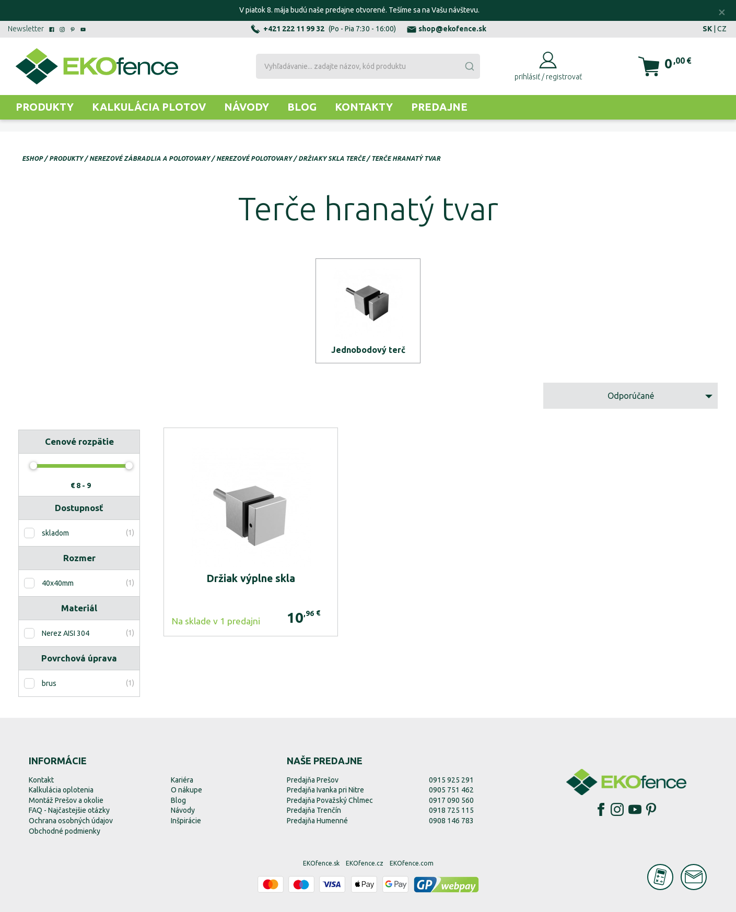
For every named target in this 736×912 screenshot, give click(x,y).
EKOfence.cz (364, 863)
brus (49, 683)
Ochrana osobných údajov (71, 820)
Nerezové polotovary (254, 158)
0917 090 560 (451, 800)
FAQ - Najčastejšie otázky (69, 810)
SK (707, 29)
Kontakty (364, 107)
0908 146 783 (451, 820)
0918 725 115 (451, 810)
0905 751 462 (451, 790)
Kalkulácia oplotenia (61, 790)
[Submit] (469, 66)
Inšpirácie (186, 820)
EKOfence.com (412, 863)
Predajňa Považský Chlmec (330, 800)
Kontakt (41, 780)
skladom (55, 533)
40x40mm (58, 583)
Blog (302, 107)
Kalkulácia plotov (149, 107)
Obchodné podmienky (64, 831)
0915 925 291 (451, 780)
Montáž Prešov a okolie (66, 800)
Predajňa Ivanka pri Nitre (325, 790)
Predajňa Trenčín (314, 810)
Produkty (45, 107)
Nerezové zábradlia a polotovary (149, 158)
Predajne (439, 107)
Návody (246, 107)
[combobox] (368, 66)
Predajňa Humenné (317, 820)
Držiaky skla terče (331, 158)
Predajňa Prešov (312, 780)
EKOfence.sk (321, 863)
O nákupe (186, 790)
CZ (722, 29)
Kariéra (182, 780)
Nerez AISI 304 (65, 633)
